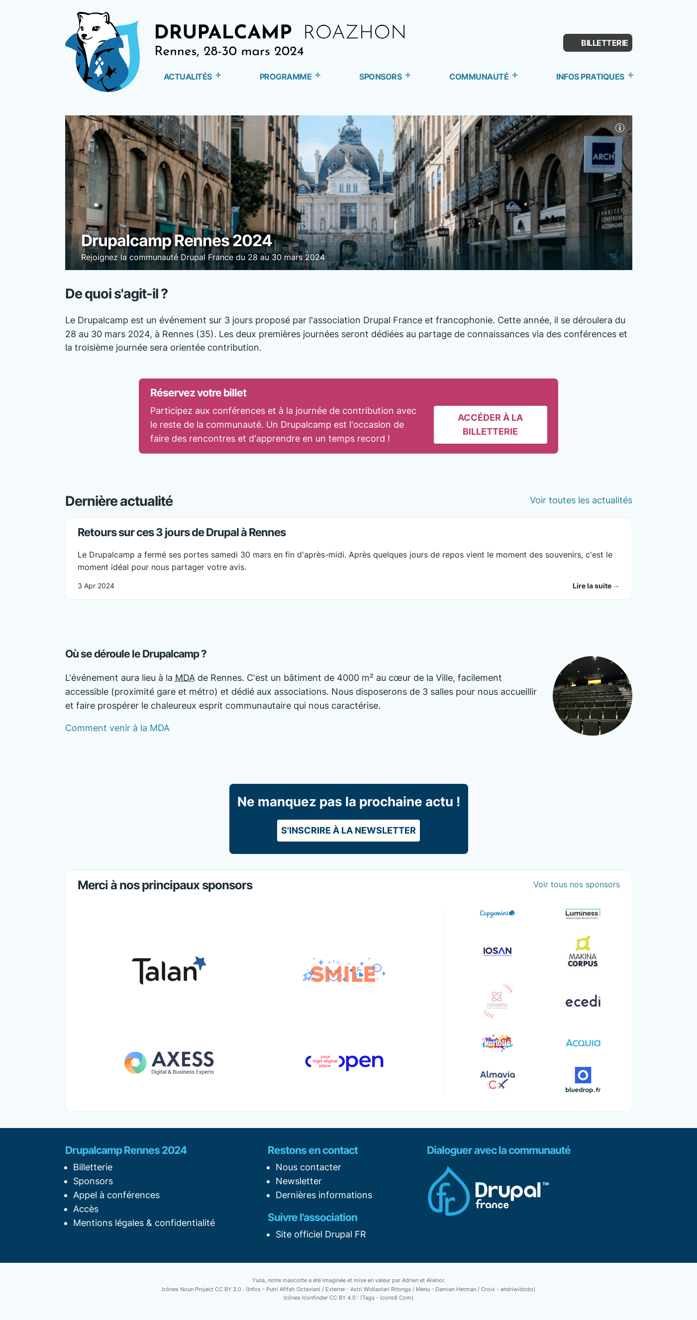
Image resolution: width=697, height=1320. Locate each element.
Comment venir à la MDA (117, 728)
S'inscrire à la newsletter (348, 830)
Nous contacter (308, 1167)
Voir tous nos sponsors (576, 884)
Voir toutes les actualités (581, 500)
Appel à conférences (116, 1195)
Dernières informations (324, 1195)
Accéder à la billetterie (490, 424)
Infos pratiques (590, 77)
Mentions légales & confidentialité (144, 1223)
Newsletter (299, 1181)
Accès (86, 1209)
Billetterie (604, 43)
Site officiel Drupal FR (321, 1234)
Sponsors (380, 77)
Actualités (188, 77)
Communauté (478, 77)
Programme (286, 77)
